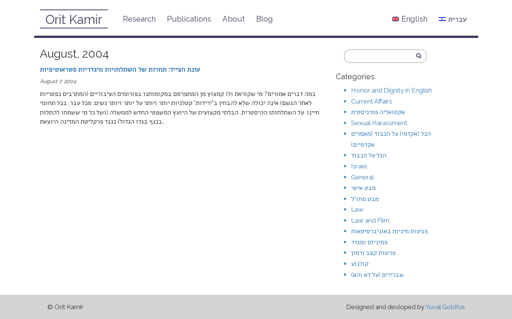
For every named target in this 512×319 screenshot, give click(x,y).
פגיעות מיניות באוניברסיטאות (389, 231)
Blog (264, 19)
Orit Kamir (74, 19)
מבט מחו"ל (365, 199)
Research (139, 19)
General (362, 177)
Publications (189, 19)
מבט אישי (363, 188)
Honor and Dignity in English (391, 90)
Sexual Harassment (379, 123)
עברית (453, 19)
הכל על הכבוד (368, 155)
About (233, 19)
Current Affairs (371, 101)
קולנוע (360, 263)
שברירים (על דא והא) (377, 274)
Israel (359, 166)
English (409, 19)
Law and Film (370, 220)
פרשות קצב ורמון (373, 252)
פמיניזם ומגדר (369, 242)
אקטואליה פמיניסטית (378, 112)
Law (357, 209)
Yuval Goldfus (445, 307)
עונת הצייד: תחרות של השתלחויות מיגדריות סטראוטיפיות (120, 69)
